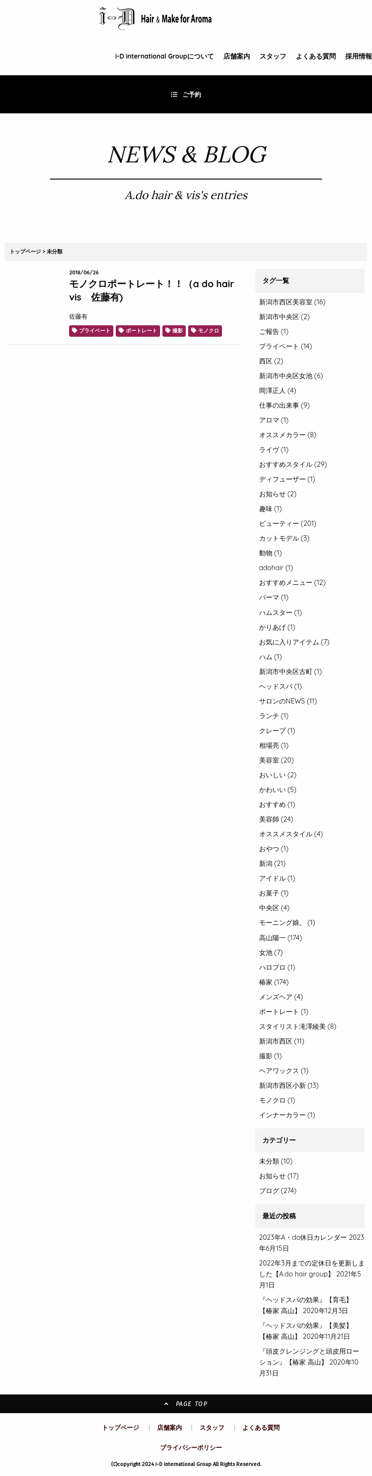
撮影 (177, 330)
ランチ (274, 716)
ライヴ (274, 449)
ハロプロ (277, 967)
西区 (271, 361)
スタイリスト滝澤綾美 (297, 1026)
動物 (270, 553)
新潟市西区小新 (289, 1085)
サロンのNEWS (288, 701)
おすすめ (277, 804)
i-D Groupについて (164, 56)
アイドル (277, 878)
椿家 (274, 982)
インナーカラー (287, 1115)
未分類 (54, 251)
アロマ (274, 420)
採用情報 (358, 56)
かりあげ (277, 627)
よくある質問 (316, 56)
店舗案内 (236, 56)
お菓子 (274, 893)
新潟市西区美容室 (292, 302)
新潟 (272, 863)
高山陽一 (280, 938)
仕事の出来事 (284, 405)
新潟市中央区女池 (291, 376)
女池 (271, 952)
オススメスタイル (291, 834)
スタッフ (273, 56)
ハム (270, 657)
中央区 (274, 908)
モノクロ (208, 330)
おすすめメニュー (292, 582)
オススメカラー (287, 435)
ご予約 (186, 94)
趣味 (270, 508)
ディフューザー (287, 479)
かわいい (278, 789)
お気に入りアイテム (294, 642)
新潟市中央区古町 (290, 671)
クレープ (277, 730)
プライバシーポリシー (191, 1447)
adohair (276, 567)
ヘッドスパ (280, 686)
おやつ (274, 848)
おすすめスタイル (293, 464)
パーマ (274, 597)
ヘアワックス (284, 1070)
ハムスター (280, 612)
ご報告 (274, 331)
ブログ (269, 1190)
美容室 (276, 760)
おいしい (278, 775)
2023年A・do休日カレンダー (303, 1237)
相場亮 (274, 745)
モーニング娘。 (287, 922)
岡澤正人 (277, 390)
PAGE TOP (185, 1403)
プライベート (95, 330)
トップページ (25, 251)
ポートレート (141, 330)
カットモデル (284, 538)
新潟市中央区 (284, 316)
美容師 (276, 819)
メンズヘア (281, 997)
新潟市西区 (281, 1041)
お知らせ (278, 494)
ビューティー (288, 523)
